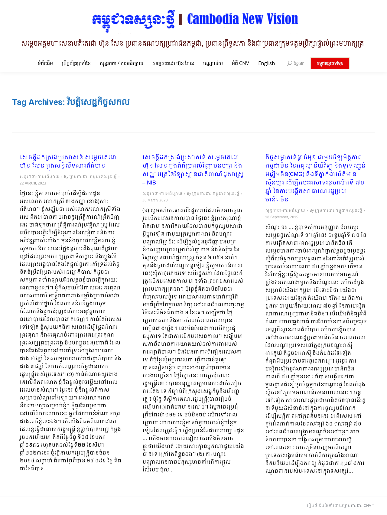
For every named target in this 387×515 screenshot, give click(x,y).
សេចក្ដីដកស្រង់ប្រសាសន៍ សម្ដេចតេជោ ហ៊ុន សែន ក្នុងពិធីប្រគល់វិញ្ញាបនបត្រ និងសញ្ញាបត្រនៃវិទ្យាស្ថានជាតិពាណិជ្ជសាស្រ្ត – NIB (193, 170)
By (90, 177)
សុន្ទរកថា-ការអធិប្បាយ (40, 177)
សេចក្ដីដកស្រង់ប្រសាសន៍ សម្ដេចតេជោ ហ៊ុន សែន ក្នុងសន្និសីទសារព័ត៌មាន (68, 162)
